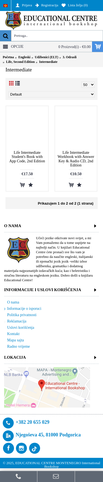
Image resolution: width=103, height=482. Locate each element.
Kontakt (12, 334)
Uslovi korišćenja (19, 327)
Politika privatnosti (20, 315)
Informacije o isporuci (22, 309)
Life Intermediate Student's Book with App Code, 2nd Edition (27, 157)
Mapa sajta (14, 340)
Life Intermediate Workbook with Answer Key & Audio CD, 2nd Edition (76, 159)
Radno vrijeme (17, 346)
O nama (11, 302)
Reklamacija (15, 321)
